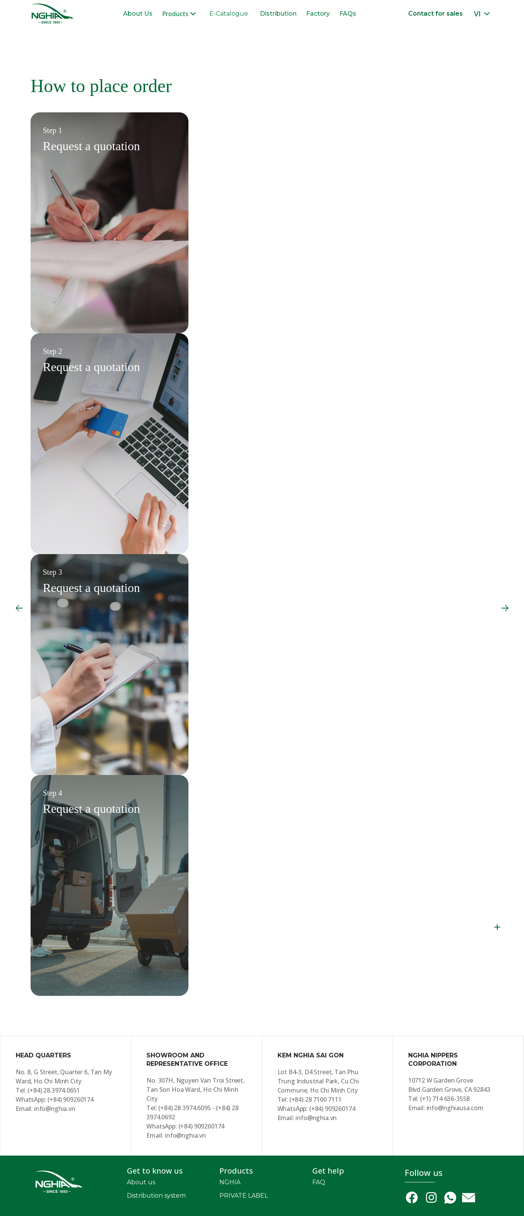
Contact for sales (435, 13)
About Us (137, 13)
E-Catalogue (228, 13)
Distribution (278, 13)
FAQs (347, 13)
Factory (318, 13)
